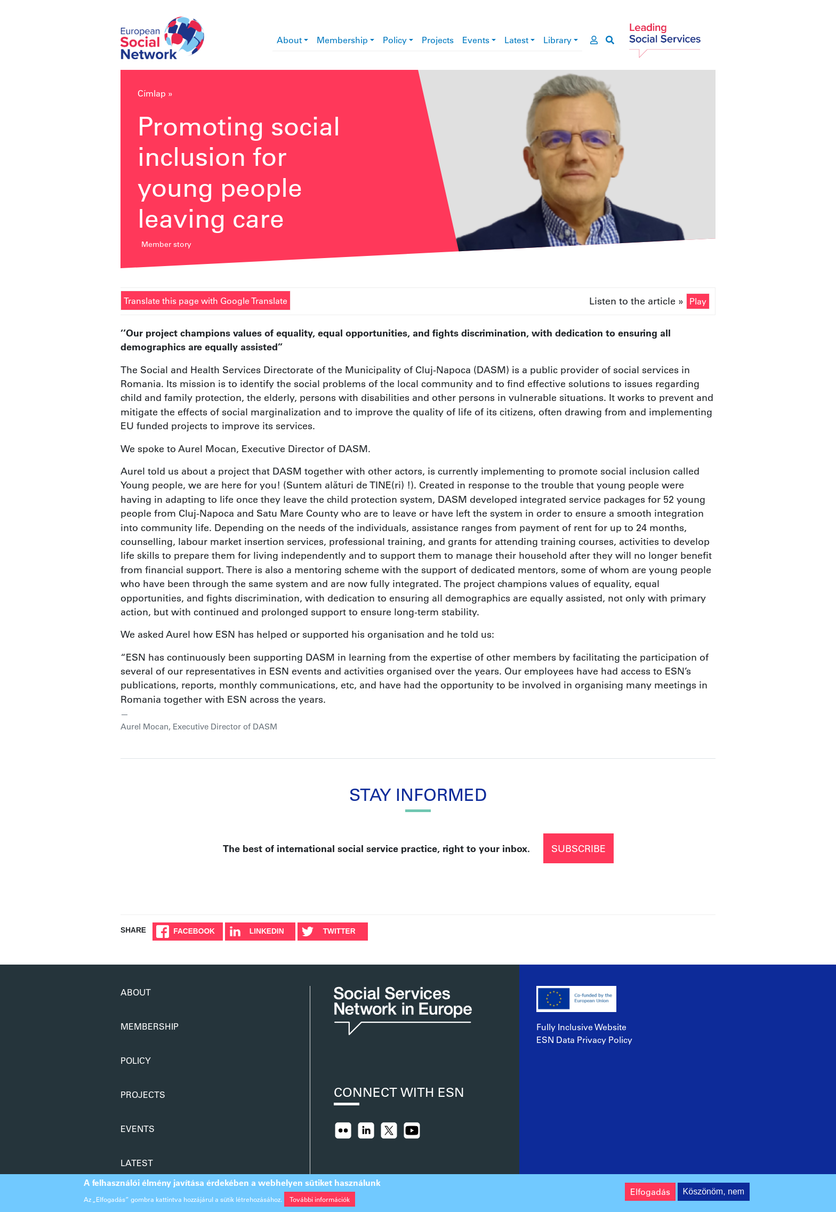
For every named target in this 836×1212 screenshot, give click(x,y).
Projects (438, 39)
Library (557, 39)
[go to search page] (610, 40)
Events (475, 39)
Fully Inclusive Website (581, 1026)
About (289, 39)
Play (697, 301)
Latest (516, 39)
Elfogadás (650, 1194)
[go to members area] (594, 40)
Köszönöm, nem (714, 1194)
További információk (320, 1201)
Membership (342, 39)
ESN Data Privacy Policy (584, 1039)
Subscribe (578, 848)
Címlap (152, 93)
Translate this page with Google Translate (205, 300)
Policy (395, 39)
